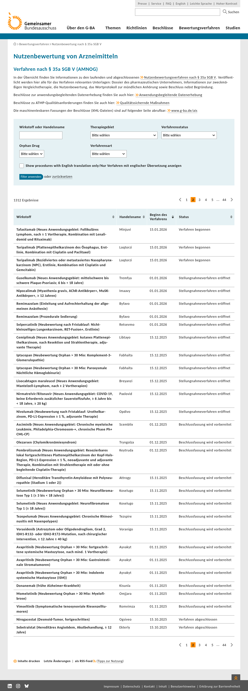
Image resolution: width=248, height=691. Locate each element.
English (181, 3)
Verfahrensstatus (174, 127)
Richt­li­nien (137, 27)
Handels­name (130, 217)
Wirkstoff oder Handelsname (42, 127)
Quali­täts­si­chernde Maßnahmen (145, 103)
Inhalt (163, 686)
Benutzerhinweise (183, 686)
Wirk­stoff (23, 217)
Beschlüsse (163, 27)
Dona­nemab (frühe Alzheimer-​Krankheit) (48, 586)
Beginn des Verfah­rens (158, 217)
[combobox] (40, 135)
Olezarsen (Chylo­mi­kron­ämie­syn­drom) (46, 442)
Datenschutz (131, 686)
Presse (142, 3)
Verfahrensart (101, 146)
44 (224, 200)
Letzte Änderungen (57, 661)
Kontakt (149, 686)
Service (156, 3)
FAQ (168, 3)
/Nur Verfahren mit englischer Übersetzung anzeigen (104, 166)
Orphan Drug (29, 146)
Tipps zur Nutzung (110, 661)
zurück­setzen (62, 176)
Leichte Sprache (201, 3)
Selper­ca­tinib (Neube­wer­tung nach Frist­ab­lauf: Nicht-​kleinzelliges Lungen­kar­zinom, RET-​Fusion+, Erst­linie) (58, 327)
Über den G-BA (81, 27)
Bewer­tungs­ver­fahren (199, 27)
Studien (233, 27)
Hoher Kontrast (226, 3)
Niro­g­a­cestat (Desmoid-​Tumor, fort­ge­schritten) (53, 619)
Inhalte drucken (29, 661)
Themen (113, 27)
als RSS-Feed (84, 661)
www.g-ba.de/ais (184, 110)
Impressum (111, 686)
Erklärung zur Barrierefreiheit (219, 686)
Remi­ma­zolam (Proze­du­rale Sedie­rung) (46, 316)
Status (184, 217)
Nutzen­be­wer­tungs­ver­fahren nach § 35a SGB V (180, 77)
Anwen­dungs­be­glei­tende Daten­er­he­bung (170, 95)
